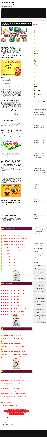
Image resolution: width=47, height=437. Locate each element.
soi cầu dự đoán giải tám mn (38, 233)
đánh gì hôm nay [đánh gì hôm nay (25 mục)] (36, 322)
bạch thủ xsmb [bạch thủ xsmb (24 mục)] (40, 269)
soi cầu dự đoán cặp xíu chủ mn (38, 229)
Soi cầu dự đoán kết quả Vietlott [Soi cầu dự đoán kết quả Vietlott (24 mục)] (40, 310)
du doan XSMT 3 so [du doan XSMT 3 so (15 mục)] (43, 291)
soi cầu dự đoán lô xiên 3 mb (39, 146)
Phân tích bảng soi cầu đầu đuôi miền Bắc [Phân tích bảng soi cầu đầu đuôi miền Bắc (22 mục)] (40, 302)
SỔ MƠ (35, 82)
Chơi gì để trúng (36, 179)
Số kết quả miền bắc (37, 90)
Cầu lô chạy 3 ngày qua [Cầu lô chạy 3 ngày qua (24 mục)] (40, 282)
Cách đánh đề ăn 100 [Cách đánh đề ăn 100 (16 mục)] (37, 279)
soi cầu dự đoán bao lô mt (38, 159)
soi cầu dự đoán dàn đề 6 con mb (39, 125)
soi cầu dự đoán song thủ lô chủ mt (40, 175)
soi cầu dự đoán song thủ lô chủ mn (37, 14)
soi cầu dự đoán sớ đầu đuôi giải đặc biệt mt (40, 173)
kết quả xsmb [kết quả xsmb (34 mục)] (43, 299)
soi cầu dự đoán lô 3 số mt (38, 168)
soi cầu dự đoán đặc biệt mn (38, 231)
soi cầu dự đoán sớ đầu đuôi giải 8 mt (40, 170)
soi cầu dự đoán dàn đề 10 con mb (40, 129)
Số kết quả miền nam (37, 98)
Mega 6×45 (36, 199)
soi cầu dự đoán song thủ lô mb (39, 155)
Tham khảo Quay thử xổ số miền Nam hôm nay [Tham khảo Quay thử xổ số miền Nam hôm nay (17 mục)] (40, 318)
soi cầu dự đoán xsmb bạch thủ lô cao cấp (14, 235)
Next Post (24, 417)
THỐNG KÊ (36, 69)
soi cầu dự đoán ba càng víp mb (39, 112)
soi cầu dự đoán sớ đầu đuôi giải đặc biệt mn (25, 14)
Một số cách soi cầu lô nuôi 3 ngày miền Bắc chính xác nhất (16, 412)
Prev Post (8, 417)
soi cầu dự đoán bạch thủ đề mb (39, 114)
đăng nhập (7, 424)
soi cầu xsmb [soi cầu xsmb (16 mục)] (43, 312)
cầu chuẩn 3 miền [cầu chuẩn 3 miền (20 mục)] (43, 279)
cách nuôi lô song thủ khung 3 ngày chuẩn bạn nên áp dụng (16, 409)
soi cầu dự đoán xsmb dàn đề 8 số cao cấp (14, 263)
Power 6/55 (36, 65)
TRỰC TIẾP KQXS (36, 184)
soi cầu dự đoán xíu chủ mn (4, 16)
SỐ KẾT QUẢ (36, 218)
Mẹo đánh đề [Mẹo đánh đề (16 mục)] (43, 301)
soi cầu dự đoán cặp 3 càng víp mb (40, 120)
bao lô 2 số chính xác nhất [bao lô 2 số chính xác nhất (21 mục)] (40, 266)
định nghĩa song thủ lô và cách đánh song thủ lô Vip (9, 405)
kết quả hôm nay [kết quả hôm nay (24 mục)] (37, 299)
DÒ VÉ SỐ (36, 77)
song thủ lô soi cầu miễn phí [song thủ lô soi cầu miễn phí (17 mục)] (40, 313)
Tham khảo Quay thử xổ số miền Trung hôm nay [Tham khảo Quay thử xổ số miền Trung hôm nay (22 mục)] (40, 320)
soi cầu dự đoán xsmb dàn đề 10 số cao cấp (14, 266)
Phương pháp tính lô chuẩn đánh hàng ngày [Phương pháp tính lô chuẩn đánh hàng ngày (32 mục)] (40, 306)
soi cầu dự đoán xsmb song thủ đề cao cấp (14, 253)
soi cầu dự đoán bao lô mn (38, 227)
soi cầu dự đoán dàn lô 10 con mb (40, 133)
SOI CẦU (35, 73)
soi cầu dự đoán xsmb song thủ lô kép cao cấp (15, 247)
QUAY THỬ (36, 86)
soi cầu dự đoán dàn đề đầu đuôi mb (40, 131)
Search (35, 24)
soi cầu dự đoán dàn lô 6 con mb (39, 140)
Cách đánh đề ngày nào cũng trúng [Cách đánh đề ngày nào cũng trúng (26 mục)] (40, 278)
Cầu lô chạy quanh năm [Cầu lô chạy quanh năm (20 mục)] (40, 285)
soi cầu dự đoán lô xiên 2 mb (39, 144)
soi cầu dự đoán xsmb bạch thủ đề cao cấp (14, 250)
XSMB (35, 32)
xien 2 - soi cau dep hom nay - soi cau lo (15, 44)
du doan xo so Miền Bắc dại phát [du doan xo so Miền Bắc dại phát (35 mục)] (40, 289)
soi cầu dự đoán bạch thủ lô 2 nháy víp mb (40, 110)
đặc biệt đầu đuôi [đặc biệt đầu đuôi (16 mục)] (43, 322)
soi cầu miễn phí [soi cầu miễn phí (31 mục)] (37, 312)
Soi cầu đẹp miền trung (37, 157)
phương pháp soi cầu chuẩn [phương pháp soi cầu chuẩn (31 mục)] (40, 304)
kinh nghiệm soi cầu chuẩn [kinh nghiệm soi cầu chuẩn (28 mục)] (40, 298)
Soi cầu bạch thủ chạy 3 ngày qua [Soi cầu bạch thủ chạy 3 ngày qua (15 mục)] (40, 309)
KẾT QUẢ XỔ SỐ (36, 192)
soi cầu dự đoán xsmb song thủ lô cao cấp (14, 241)
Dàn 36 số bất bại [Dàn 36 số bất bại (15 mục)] (40, 292)
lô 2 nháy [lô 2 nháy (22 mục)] (36, 301)
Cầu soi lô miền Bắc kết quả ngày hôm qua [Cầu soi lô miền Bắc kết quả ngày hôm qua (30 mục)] (40, 286)
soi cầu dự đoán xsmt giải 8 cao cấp (12, 383)
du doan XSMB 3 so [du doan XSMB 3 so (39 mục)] (36, 291)
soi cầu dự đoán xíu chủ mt (39, 177)
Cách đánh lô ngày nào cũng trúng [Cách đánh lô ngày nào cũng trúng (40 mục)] (40, 276)
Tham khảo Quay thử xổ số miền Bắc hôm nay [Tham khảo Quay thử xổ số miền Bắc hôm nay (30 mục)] (40, 316)
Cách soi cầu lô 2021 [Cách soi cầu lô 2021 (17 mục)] (40, 272)
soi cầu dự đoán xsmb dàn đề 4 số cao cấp (14, 257)
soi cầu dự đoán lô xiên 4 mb (39, 148)
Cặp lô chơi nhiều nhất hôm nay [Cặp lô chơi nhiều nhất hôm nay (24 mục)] (39, 288)
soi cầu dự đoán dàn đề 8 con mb (39, 127)
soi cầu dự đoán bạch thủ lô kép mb (40, 116)
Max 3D (35, 57)
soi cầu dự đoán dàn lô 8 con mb (39, 142)
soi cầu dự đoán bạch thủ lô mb (39, 118)
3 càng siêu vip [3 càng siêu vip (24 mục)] (40, 265)
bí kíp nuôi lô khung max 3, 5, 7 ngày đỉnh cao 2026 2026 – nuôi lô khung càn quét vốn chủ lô (15, 406)
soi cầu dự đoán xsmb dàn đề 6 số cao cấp (14, 260)
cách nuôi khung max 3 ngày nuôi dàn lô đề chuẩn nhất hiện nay (10, 403)
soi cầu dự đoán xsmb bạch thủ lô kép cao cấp (15, 244)
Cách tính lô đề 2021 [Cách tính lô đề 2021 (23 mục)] (40, 275)
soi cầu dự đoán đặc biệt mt (39, 163)
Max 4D (35, 61)
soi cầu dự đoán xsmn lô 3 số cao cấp (13, 357)
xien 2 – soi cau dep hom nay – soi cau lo (40, 104)
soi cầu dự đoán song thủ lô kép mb (40, 153)
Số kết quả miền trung (38, 94)
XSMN (35, 36)
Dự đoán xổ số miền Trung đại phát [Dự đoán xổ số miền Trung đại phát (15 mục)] (40, 295)
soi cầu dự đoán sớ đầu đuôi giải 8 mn (14, 14)
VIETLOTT (36, 49)
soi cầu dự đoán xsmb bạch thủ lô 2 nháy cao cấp (16, 238)
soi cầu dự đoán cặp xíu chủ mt (39, 161)
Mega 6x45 (36, 53)
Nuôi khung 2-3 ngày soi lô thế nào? (6, 402)
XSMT (35, 40)
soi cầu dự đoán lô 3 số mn (4, 14)
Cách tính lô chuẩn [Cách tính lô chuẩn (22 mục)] (40, 273)
